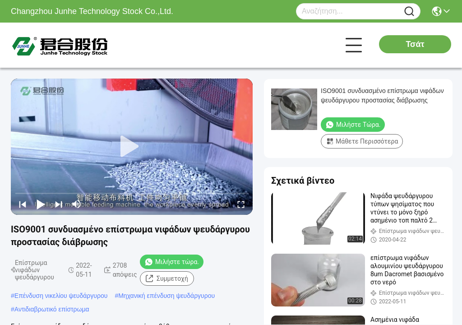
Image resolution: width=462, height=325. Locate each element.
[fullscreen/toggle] (241, 204)
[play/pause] (41, 204)
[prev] (23, 204)
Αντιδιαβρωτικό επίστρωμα (51, 309)
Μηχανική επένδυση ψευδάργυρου (166, 295)
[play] (131, 146)
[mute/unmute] (77, 204)
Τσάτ (415, 44)
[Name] (409, 11)
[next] (59, 204)
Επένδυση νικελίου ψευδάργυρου (61, 295)
